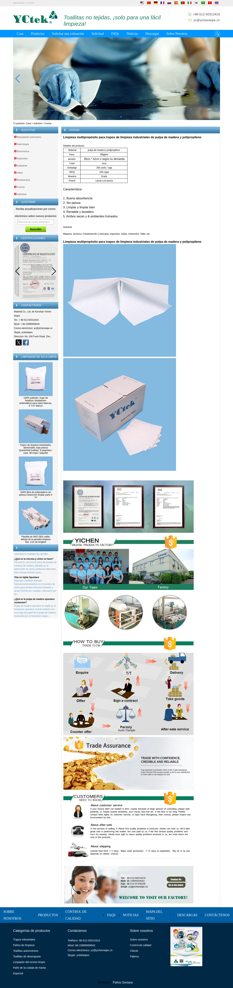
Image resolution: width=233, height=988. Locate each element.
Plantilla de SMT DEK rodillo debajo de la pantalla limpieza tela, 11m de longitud (35, 539)
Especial (18, 973)
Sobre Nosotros (177, 34)
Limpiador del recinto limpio (29, 962)
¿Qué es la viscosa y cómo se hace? (33, 560)
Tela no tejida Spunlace (26, 578)
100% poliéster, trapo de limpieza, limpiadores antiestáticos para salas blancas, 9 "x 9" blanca (35, 402)
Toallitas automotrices (26, 950)
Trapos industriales (24, 939)
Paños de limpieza (24, 945)
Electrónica (23, 151)
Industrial (22, 165)
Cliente (134, 950)
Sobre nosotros (139, 939)
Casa (20, 34)
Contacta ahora (36, 349)
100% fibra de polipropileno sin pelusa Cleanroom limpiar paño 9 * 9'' (35, 495)
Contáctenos (217, 915)
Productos (38, 34)
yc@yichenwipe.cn (206, 20)
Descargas (187, 915)
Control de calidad (76, 915)
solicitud (38, 123)
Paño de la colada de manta (29, 967)
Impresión (22, 158)
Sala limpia (23, 144)
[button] (112, 117)
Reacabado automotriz (29, 137)
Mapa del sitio (154, 915)
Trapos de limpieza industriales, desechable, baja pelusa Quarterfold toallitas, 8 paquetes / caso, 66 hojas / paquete (35, 449)
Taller (20, 173)
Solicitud (97, 34)
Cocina (21, 187)
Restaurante (23, 180)
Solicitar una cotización (68, 34)
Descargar (152, 34)
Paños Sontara (123, 982)
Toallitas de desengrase (27, 956)
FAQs (115, 34)
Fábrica (134, 956)
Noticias (132, 34)
